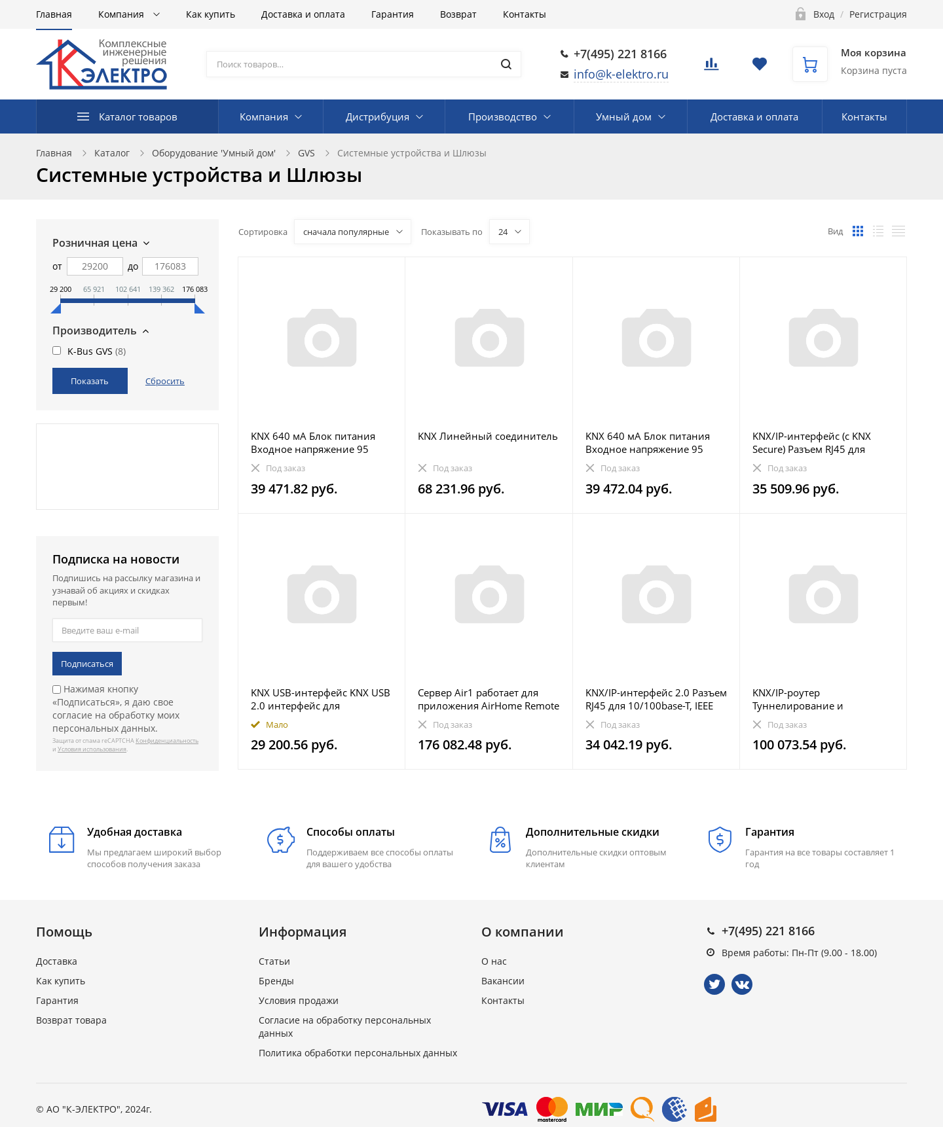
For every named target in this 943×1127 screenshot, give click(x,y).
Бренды (276, 981)
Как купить (210, 14)
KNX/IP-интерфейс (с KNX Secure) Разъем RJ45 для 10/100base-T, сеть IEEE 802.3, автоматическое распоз (822, 442)
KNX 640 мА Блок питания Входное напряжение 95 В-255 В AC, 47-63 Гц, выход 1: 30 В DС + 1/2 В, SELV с (651, 442)
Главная (54, 14)
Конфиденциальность (167, 740)
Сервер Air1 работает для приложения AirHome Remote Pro (488, 699)
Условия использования (92, 749)
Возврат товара (71, 1020)
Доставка (56, 961)
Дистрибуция (377, 116)
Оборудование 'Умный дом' (214, 153)
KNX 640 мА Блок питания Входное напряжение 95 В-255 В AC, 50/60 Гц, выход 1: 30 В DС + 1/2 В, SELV (317, 442)
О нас (494, 961)
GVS (306, 153)
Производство (502, 116)
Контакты (524, 14)
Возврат (458, 14)
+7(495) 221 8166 (620, 54)
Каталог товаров (138, 116)
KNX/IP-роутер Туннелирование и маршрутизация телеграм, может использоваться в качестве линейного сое (815, 699)
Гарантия (392, 14)
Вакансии (503, 981)
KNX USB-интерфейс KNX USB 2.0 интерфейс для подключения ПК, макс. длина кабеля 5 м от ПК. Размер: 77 (320, 699)
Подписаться (87, 664)
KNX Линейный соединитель (488, 435)
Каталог (112, 153)
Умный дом (624, 116)
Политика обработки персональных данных (358, 1052)
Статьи (274, 961)
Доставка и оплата (303, 14)
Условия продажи (299, 1000)
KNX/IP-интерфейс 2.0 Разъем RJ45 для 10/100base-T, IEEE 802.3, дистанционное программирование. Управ (656, 699)
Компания (122, 14)
